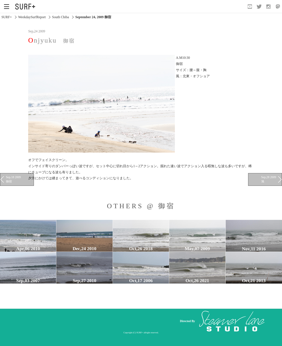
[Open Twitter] (259, 6)
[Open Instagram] (268, 6)
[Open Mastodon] (277, 6)
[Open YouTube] (249, 6)
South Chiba (60, 17)
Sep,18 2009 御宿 (13, 179)
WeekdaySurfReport (32, 17)
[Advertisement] (94, 321)
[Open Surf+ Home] (26, 7)
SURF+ (6, 17)
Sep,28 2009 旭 (268, 179)
